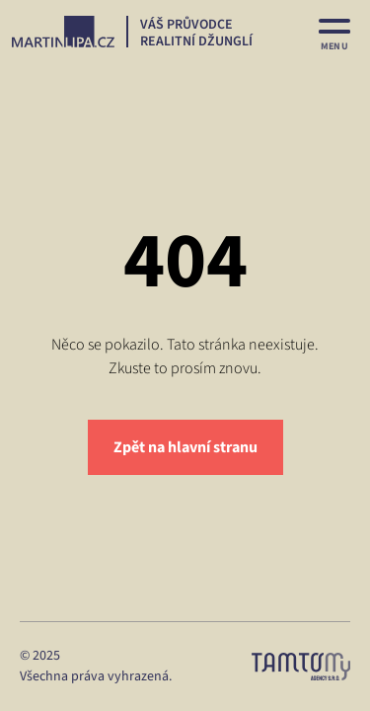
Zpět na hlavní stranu (185, 447)
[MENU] (334, 31)
